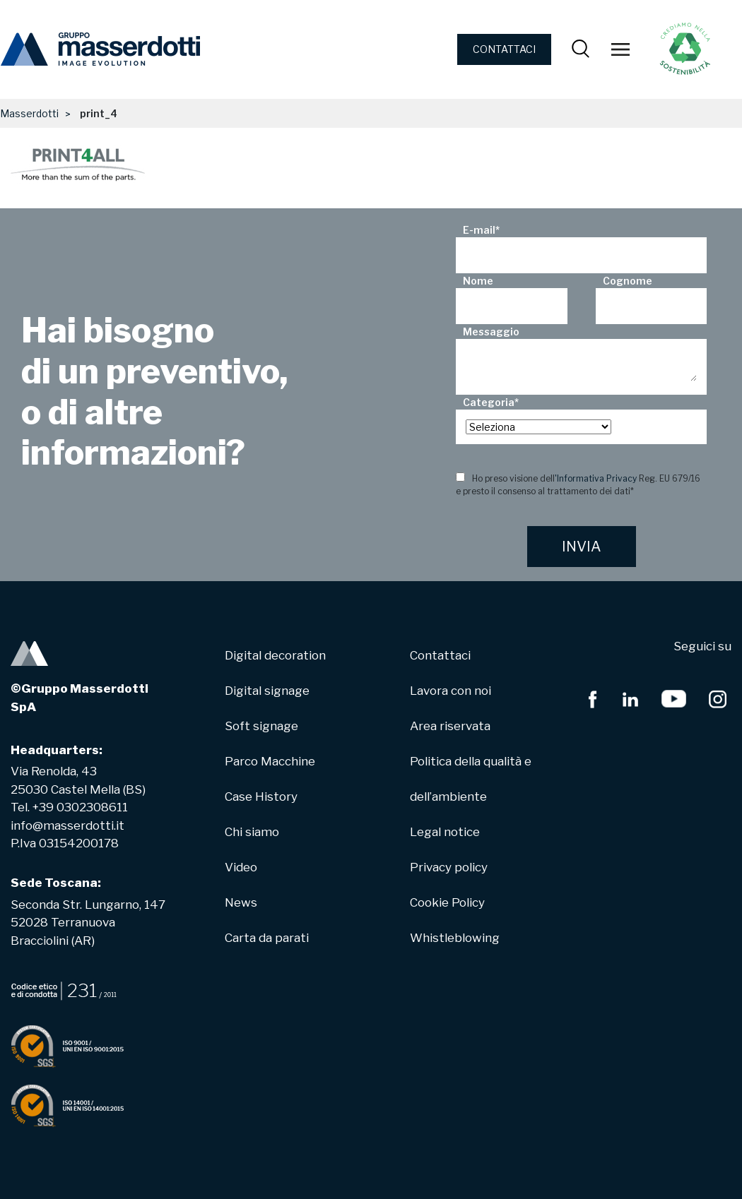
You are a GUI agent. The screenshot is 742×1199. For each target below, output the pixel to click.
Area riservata (450, 726)
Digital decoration (275, 655)
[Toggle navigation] (620, 49)
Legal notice (445, 832)
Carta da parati (267, 938)
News (241, 902)
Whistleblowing (455, 938)
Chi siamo (252, 832)
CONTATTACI (504, 49)
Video (241, 867)
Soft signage (261, 726)
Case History (261, 796)
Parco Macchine (270, 761)
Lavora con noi (450, 691)
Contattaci (440, 655)
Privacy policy (449, 867)
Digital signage (267, 691)
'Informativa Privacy (596, 478)
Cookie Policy (447, 902)
